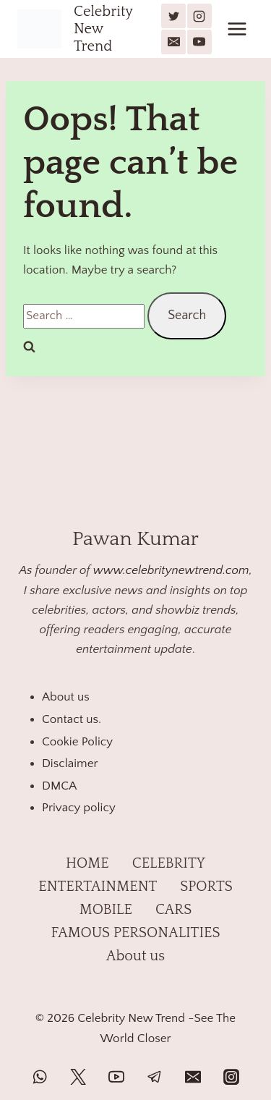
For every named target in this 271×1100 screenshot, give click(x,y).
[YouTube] (199, 42)
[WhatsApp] (40, 1077)
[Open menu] (237, 28)
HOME (87, 863)
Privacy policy (79, 807)
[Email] (173, 42)
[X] (173, 16)
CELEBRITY (168, 863)
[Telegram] (155, 1077)
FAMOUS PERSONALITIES (135, 933)
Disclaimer (70, 763)
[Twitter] (78, 1077)
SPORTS (206, 886)
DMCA (59, 785)
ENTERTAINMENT (97, 886)
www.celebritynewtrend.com (171, 570)
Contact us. (71, 719)
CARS (173, 910)
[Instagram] (199, 16)
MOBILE (105, 910)
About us (66, 696)
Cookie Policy (77, 741)
